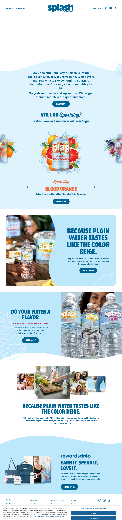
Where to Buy (97, 8)
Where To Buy (55, 504)
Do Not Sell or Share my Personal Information (93, 508)
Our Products (20, 8)
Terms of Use (33, 504)
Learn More (61, 201)
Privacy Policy (34, 500)
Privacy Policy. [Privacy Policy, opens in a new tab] (28, 516)
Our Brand (9, 8)
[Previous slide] (28, 187)
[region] (61, 513)
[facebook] (115, 8)
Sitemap (73, 500)
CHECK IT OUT (61, 103)
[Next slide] (93, 187)
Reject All (93, 513)
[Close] (119, 513)
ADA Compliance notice (57, 500)
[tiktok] (110, 8)
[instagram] (106, 8)
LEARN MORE (30, 340)
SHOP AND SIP (88, 270)
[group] (61, 166)
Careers (73, 504)
